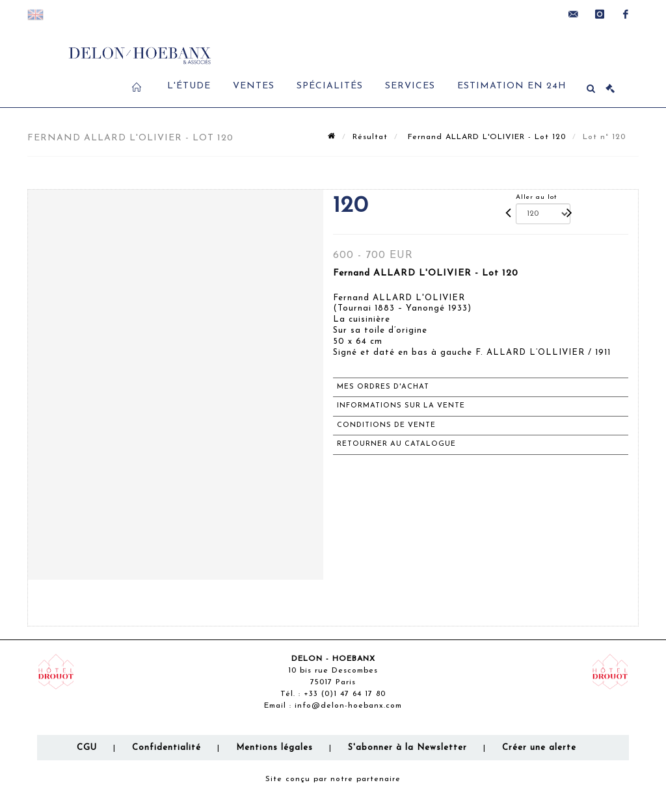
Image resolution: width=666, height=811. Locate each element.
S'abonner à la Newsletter (407, 747)
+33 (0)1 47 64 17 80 (345, 694)
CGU (87, 747)
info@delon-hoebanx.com (348, 706)
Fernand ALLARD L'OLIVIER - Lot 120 (485, 137)
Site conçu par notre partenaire (333, 779)
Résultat (370, 137)
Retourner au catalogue (396, 444)
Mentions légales (274, 747)
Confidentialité (166, 747)
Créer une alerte (539, 747)
